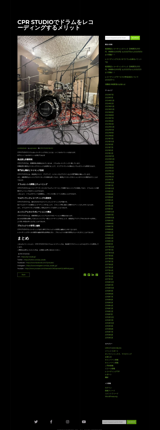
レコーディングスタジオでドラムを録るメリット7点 (123, 60)
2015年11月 (109, 320)
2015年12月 (109, 317)
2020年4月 (109, 171)
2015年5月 (109, 338)
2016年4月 (109, 306)
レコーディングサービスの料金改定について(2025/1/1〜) (121, 78)
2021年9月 (109, 144)
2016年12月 (109, 282)
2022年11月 (109, 130)
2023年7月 (109, 118)
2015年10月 (109, 323)
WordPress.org (111, 396)
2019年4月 (109, 203)
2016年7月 (109, 297)
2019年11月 (109, 185)
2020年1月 (109, 180)
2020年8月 (109, 162)
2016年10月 (109, 288)
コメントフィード (111, 394)
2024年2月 (109, 103)
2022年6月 (109, 136)
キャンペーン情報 (111, 360)
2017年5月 (109, 267)
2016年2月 (109, 311)
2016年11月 (109, 285)
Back (23, 275)
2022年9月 (109, 133)
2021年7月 (109, 147)
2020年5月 (109, 168)
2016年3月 (109, 308)
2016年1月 (109, 314)
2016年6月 (109, 300)
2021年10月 (109, 142)
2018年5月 (109, 232)
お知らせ (108, 357)
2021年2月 (109, 153)
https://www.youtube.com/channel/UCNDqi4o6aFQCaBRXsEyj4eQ (49, 268)
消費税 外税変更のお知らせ (115, 84)
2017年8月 (109, 259)
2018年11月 (109, 215)
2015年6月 (109, 335)
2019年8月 (109, 194)
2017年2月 (109, 276)
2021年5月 (109, 150)
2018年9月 (109, 221)
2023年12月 (109, 106)
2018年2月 (109, 241)
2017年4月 (109, 270)
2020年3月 (109, 174)
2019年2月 (109, 206)
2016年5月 (109, 303)
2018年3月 (109, 238)
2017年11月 (109, 250)
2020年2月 (109, 177)
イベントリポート (111, 351)
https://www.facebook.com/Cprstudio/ (40, 263)
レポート (108, 374)
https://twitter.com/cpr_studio (35, 260)
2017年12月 (109, 247)
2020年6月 (109, 165)
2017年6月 (109, 265)
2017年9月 (109, 256)
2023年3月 (109, 124)
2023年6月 (109, 121)
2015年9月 (109, 326)
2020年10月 (110, 159)
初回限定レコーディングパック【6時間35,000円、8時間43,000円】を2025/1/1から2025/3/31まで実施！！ (123, 69)
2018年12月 (109, 212)
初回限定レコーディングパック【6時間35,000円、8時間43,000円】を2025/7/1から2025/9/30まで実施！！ (123, 52)
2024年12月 (109, 101)
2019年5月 (109, 200)
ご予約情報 (109, 366)
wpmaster (33, 148)
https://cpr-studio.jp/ (28, 257)
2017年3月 (109, 273)
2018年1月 (109, 244)
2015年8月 (109, 329)
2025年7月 (109, 95)
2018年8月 (109, 224)
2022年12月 (109, 127)
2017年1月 (109, 279)
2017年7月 (109, 262)
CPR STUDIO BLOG (46, 148)
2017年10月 (109, 253)
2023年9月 (109, 112)
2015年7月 (109, 332)
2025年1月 (109, 98)
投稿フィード (110, 391)
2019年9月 (109, 191)
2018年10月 (109, 218)
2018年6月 (109, 229)
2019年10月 (109, 188)
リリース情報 (110, 369)
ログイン (108, 388)
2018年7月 (109, 226)
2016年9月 (109, 291)
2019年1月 (109, 209)
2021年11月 (109, 139)
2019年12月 (109, 183)
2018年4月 (109, 235)
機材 (106, 377)
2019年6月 (109, 197)
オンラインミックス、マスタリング (118, 354)
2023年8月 (109, 115)
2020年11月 (109, 156)
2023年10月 (109, 109)
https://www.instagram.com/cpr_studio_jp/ (41, 266)
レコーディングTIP (112, 371)
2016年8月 (109, 294)
